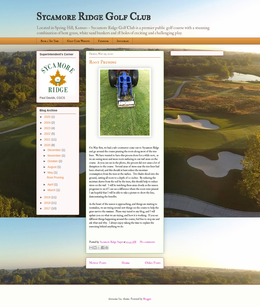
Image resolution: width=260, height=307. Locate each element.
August (52, 167)
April (50, 184)
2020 (47, 145)
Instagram (123, 41)
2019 (47, 197)
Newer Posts (97, 263)
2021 (47, 139)
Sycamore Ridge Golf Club (93, 17)
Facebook (103, 41)
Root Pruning (102, 62)
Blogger (147, 299)
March (51, 190)
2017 (47, 208)
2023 (47, 128)
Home (126, 263)
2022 (47, 133)
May (50, 172)
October (53, 161)
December (54, 150)
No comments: (147, 242)
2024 (47, 122)
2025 (47, 116)
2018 (47, 202)
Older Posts (153, 263)
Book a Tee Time (50, 41)
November (54, 155)
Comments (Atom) (132, 273)
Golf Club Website (78, 41)
